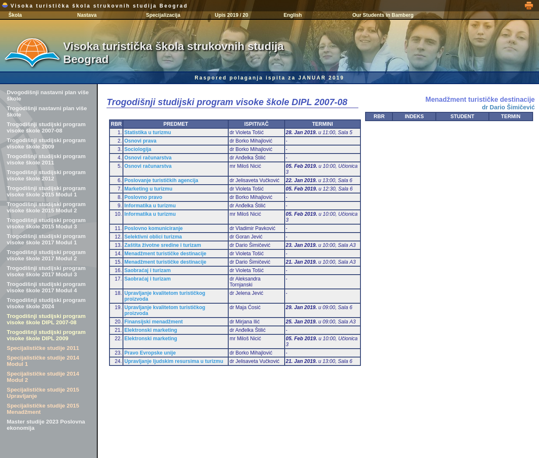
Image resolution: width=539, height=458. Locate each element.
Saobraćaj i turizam (147, 270)
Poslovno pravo (143, 197)
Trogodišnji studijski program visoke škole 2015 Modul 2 (46, 207)
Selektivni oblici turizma (153, 237)
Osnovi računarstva (147, 158)
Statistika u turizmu (147, 132)
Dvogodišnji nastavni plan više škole (48, 95)
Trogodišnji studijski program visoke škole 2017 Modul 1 (46, 239)
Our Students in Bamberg (383, 15)
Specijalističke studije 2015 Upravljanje (43, 393)
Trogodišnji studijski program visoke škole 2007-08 (46, 127)
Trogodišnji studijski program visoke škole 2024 (46, 303)
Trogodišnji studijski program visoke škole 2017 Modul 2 (46, 255)
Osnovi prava (140, 141)
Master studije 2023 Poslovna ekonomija (46, 424)
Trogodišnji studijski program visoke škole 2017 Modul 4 (46, 287)
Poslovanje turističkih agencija (161, 180)
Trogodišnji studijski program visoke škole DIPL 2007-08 (46, 319)
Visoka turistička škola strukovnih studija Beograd (95, 6)
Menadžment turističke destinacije (165, 254)
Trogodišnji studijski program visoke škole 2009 (46, 143)
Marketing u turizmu (148, 189)
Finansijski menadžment (153, 322)
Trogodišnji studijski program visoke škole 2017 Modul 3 (46, 271)
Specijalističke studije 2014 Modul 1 (43, 361)
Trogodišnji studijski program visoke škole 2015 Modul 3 (46, 223)
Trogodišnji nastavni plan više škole (47, 111)
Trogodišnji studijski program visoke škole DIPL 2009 (46, 335)
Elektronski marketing (150, 330)
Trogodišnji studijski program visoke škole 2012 (46, 175)
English (292, 15)
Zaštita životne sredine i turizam (162, 245)
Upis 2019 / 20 (231, 15)
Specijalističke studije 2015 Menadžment (43, 408)
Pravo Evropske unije (150, 353)
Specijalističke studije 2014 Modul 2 (43, 377)
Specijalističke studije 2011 (43, 348)
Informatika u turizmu (150, 206)
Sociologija (137, 149)
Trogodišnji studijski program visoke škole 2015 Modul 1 (46, 191)
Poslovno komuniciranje (153, 228)
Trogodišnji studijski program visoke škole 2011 (46, 159)
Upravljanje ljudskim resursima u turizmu (173, 361)
